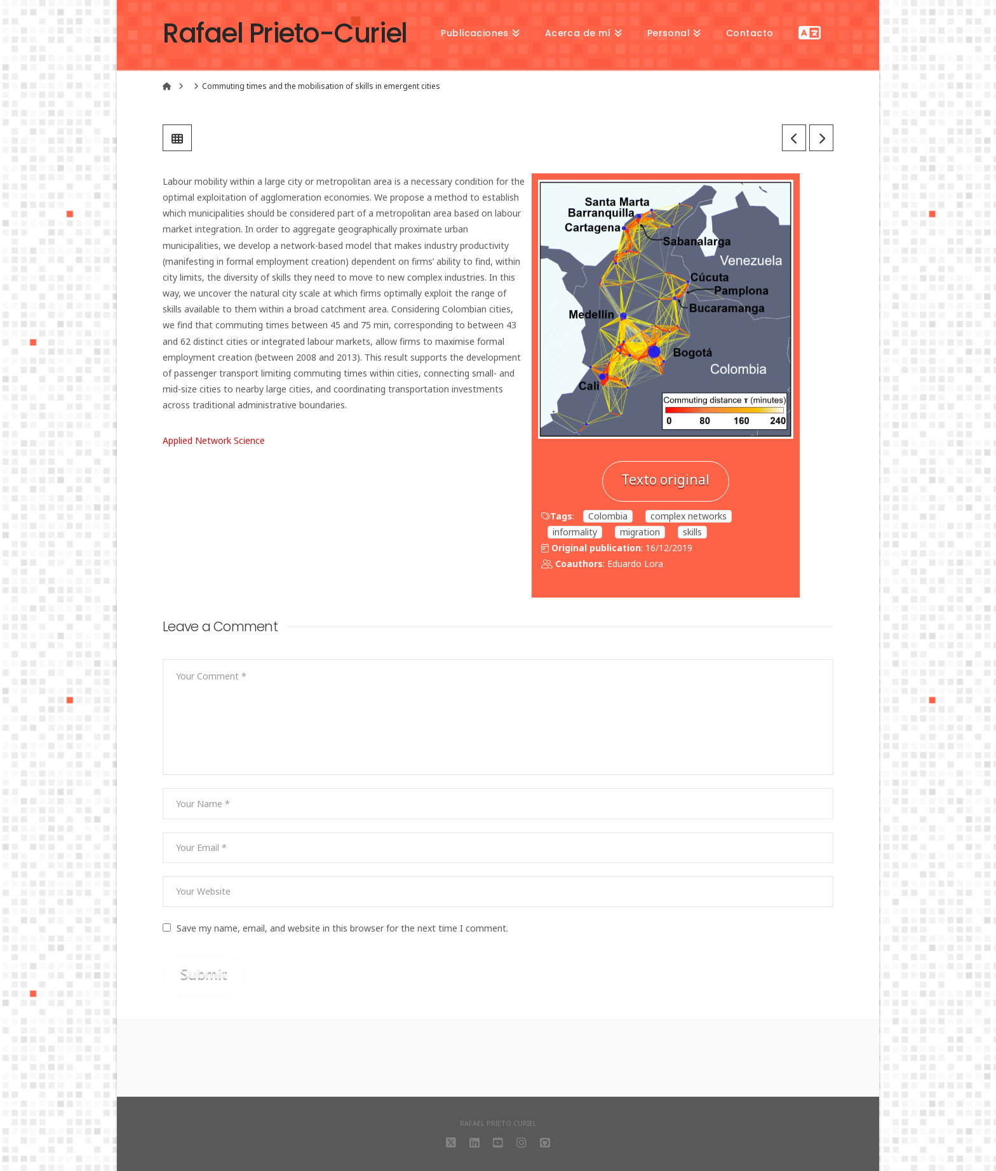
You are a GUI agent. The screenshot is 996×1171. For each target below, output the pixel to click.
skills (692, 532)
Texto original (665, 479)
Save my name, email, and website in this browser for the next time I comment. (342, 928)
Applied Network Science (214, 440)
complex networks (688, 516)
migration (640, 532)
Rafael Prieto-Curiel (285, 33)
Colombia (608, 516)
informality (575, 532)
